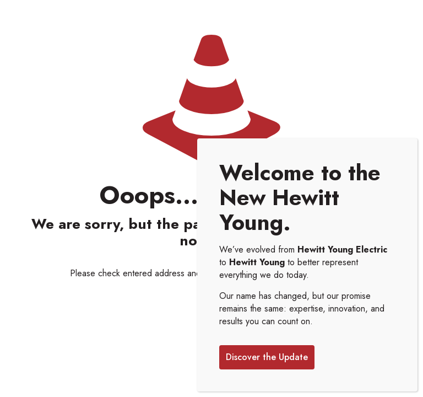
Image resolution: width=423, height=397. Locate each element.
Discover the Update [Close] (267, 357)
